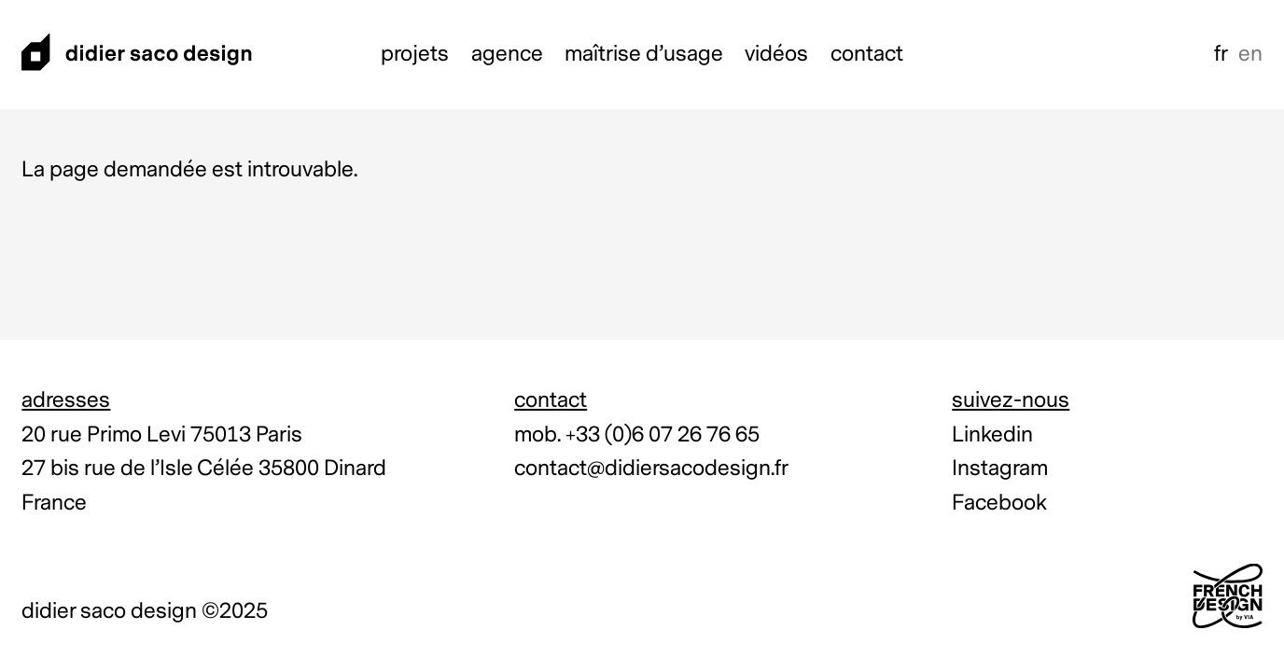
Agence (507, 53)
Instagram (1000, 468)
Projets (415, 53)
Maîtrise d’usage (644, 53)
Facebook (999, 502)
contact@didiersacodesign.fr (651, 468)
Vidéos (776, 53)
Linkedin (992, 434)
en (1250, 53)
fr (1221, 53)
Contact (866, 53)
